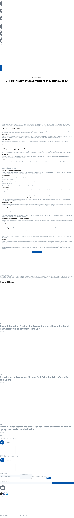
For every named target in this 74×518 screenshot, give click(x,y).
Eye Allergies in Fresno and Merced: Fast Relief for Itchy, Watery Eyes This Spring (35, 378)
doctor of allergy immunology (54, 242)
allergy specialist (62, 141)
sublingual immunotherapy (66, 152)
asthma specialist (59, 189)
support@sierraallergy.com (5, 491)
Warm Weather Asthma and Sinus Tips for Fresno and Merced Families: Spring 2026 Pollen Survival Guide (35, 428)
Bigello (29, 515)
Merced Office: (3, 455)
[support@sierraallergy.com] (2, 487)
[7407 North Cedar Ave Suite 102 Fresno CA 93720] (8, 450)
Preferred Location (36, 476)
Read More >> (3, 331)
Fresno (42, 476)
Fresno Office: (2, 437)
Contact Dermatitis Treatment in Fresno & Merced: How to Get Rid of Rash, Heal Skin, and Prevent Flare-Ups (34, 327)
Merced (46, 476)
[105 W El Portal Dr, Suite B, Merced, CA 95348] (8, 467)
